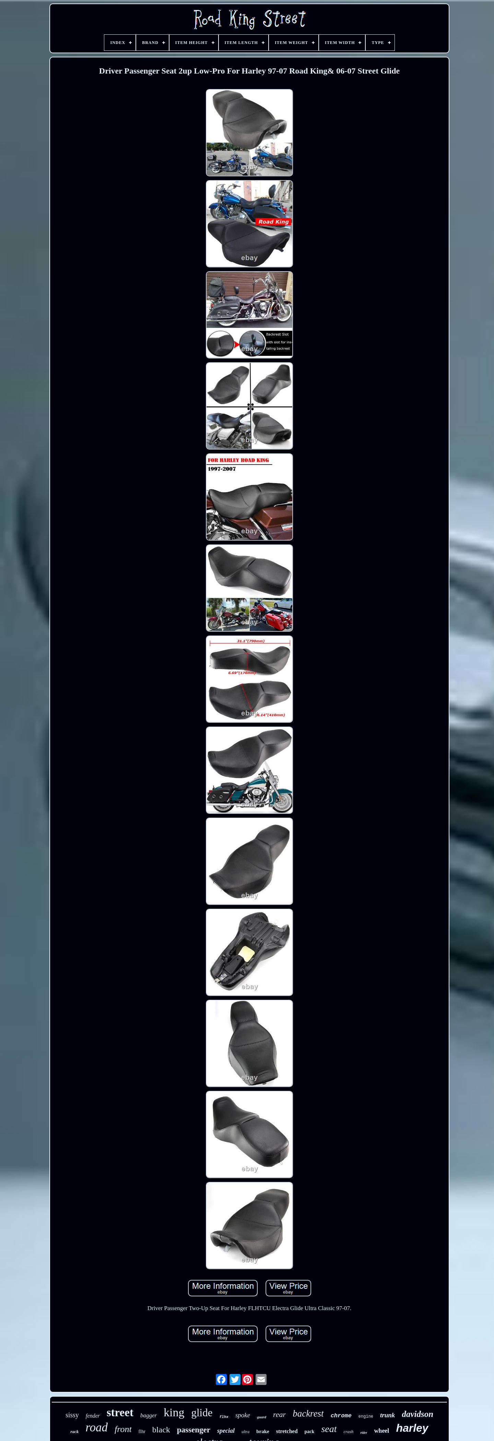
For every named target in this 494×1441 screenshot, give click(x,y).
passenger (193, 1430)
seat (329, 1428)
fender (93, 1416)
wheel (381, 1430)
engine (365, 1416)
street (120, 1412)
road (96, 1427)
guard (261, 1417)
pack (310, 1431)
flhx (224, 1417)
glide (202, 1413)
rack (74, 1431)
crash (348, 1431)
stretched (287, 1431)
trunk (387, 1415)
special (226, 1430)
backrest (308, 1413)
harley (412, 1428)
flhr (142, 1431)
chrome (341, 1415)
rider (363, 1432)
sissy (72, 1415)
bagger (148, 1415)
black (161, 1429)
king (174, 1412)
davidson (417, 1414)
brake (262, 1431)
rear (279, 1414)
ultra (245, 1431)
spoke (242, 1415)
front (123, 1429)
